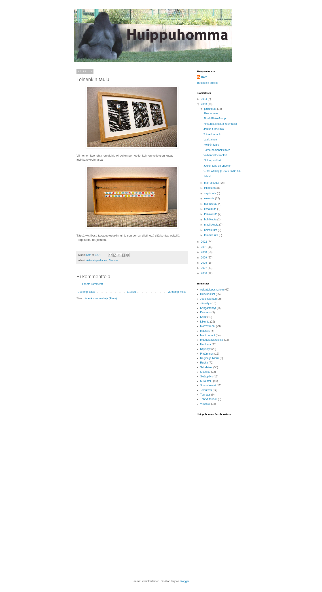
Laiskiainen (210, 139)
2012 (204, 241)
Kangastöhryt (208, 308)
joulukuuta (210, 108)
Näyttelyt (205, 349)
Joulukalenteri (208, 298)
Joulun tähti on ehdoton (217, 165)
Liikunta (204, 321)
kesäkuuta (210, 209)
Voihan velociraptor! (215, 155)
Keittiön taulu (211, 144)
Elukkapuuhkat (212, 160)
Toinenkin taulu (212, 134)
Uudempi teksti (86, 291)
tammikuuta (211, 235)
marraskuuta (212, 182)
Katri (204, 77)
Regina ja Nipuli (209, 358)
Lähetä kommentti (92, 284)
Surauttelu (206, 381)
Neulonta (205, 344)
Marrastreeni (207, 326)
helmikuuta (211, 230)
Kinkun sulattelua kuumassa (220, 123)
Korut (203, 317)
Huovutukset (207, 294)
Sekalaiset (206, 367)
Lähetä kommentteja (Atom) (100, 298)
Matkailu (205, 330)
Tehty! (207, 176)
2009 (204, 257)
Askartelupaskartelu (97, 260)
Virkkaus (205, 403)
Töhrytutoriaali (208, 399)
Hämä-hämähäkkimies (216, 150)
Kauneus (205, 312)
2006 (204, 273)
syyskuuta (210, 193)
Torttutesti (206, 390)
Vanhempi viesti (176, 291)
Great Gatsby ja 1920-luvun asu (222, 170)
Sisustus (113, 260)
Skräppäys (206, 376)
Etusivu (131, 291)
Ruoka (204, 362)
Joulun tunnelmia (213, 129)
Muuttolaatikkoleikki (211, 339)
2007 (204, 267)
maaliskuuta (211, 224)
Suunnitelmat (208, 385)
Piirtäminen (207, 353)
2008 (204, 262)
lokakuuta (210, 187)
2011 (204, 247)
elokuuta (209, 198)
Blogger (184, 581)
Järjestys (205, 303)
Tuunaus (205, 394)
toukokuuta (211, 214)
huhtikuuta (210, 219)
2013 (204, 104)
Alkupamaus (210, 113)
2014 (204, 99)
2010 (204, 252)
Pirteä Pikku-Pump (214, 118)
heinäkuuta (211, 203)
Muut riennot (207, 335)
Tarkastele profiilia (207, 82)
